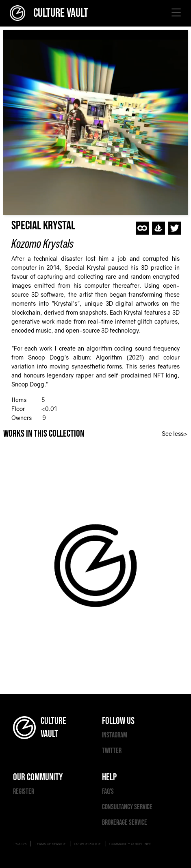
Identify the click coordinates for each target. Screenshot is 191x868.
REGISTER (23, 791)
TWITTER (112, 750)
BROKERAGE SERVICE (124, 822)
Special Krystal (43, 225)
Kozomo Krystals (42, 243)
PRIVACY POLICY (87, 844)
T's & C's (19, 844)
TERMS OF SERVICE (50, 844)
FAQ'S (108, 791)
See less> (175, 433)
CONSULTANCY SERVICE (127, 807)
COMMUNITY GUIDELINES (130, 844)
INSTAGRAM (114, 735)
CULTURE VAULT (49, 13)
